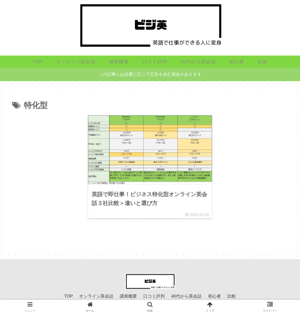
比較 (231, 296)
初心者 (214, 296)
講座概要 (128, 296)
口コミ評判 (154, 296)
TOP (68, 296)
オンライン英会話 (96, 296)
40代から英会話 (186, 296)
